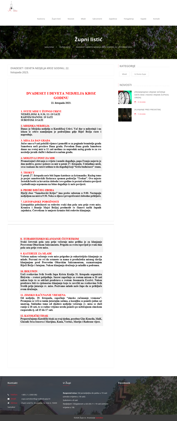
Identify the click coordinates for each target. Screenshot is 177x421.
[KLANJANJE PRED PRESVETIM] (147, 109)
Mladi (83, 19)
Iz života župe (140, 74)
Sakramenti (97, 19)
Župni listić (56, 19)
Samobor (99, 418)
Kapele (143, 19)
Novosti (71, 19)
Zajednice (113, 19)
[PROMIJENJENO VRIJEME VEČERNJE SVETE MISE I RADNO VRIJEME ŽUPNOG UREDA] (151, 95)
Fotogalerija (129, 19)
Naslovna (41, 19)
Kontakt (156, 19)
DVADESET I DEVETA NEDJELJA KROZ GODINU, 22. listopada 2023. (104, 47)
